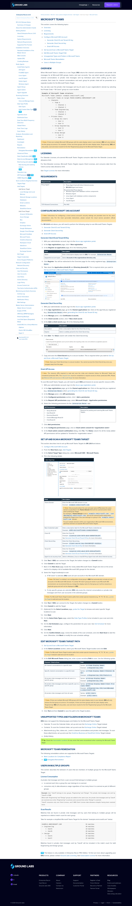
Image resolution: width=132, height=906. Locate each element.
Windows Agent (24, 84)
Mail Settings (21, 302)
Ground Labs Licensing (69, 856)
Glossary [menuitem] (110, 891)
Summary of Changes (24, 25)
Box (21, 220)
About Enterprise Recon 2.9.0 (26, 33)
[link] (19, 5)
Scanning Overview (22, 95)
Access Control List (23, 285)
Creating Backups (22, 61)
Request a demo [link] (112, 5)
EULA (108, 903)
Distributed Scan (22, 117)
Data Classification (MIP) (24, 156)
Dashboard (20, 139)
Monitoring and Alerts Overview (26, 291)
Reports (19, 145)
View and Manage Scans (26, 101)
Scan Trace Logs (22, 128)
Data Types (22, 107)
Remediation (21, 148)
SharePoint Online (25, 248)
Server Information (23, 297)
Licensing (20, 36)
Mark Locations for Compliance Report (57, 757)
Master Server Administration (25, 305)
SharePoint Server (25, 208)
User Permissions (22, 271)
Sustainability (117, 903)
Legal (102, 903)
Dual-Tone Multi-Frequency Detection (25, 121)
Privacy (95, 903)
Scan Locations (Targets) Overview (26, 181)
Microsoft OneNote (26, 234)
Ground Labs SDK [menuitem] (45, 886)
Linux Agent (22, 75)
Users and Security (22, 268)
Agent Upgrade (22, 93)
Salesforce (23, 245)
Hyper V (21, 333)
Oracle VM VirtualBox (25, 330)
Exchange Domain (25, 251)
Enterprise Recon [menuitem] (44, 880)
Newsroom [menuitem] (59, 888)
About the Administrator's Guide (26, 28)
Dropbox (22, 223)
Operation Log (21, 172)
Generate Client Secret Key (56, 43)
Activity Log (21, 294)
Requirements (49, 34)
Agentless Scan (22, 115)
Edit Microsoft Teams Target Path (55, 53)
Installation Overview (22, 48)
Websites (23, 206)
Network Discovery (23, 265)
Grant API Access (53, 46)
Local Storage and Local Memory (27, 193)
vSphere (21, 327)
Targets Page (21, 183)
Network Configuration (23, 263)
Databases (23, 200)
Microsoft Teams (25, 237)
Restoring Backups (23, 316)
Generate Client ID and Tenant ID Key (60, 40)
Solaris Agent (23, 81)
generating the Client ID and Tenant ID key (82, 312)
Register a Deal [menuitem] (95, 880)
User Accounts (21, 274)
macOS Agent (23, 78)
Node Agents (20, 64)
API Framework (22, 175)
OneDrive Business (26, 240)
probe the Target (79, 609)
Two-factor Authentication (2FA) (27, 288)
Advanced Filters (22, 153)
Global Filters (21, 125)
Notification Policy (23, 299)
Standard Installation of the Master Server (25, 52)
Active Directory (22, 280)
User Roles (20, 277)
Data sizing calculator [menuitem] (114, 894)
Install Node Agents (23, 67)
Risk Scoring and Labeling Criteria (27, 166)
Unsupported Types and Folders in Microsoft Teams (62, 56)
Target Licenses (49, 171)
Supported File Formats (24, 45)
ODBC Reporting (22, 178)
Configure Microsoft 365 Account (55, 37)
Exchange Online (25, 225)
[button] (96, 5)
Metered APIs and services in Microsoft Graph (58, 378)
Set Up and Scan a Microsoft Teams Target (59, 50)
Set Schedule (99, 624)
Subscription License (88, 856)
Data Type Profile (22, 104)
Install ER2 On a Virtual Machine (27, 325)
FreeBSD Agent (23, 73)
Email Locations (25, 203)
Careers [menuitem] (58, 883)
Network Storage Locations (28, 197)
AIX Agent (22, 70)
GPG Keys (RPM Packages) (25, 314)
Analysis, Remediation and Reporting (24, 135)
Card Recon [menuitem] (43, 883)
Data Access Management (25, 159)
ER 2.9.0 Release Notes (23, 22)
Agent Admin (21, 90)
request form (66, 375)
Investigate (20, 142)
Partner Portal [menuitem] (94, 888)
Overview (47, 28)
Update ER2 (21, 58)
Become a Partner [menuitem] (96, 886)
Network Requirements (24, 42)
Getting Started (20, 31)
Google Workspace (26, 228)
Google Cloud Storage (27, 231)
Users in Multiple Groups (52, 62)
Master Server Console (24, 308)
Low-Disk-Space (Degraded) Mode (26, 321)
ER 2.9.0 (53, 14)
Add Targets (21, 186)
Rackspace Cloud (25, 243)
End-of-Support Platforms (25, 260)
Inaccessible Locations (60, 740)
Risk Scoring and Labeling (25, 162)
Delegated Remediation (26, 150)
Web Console (21, 56)
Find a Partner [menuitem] (94, 883)
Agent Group (21, 87)
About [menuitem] (58, 880)
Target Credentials (23, 257)
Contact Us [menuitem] (59, 886)
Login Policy (21, 282)
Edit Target (20, 254)
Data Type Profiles (80, 618)
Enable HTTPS (21, 311)
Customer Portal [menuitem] (78, 886)
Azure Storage (24, 217)
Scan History (21, 131)
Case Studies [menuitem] (111, 886)
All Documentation (45, 14)
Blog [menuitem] (108, 880)
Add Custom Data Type (26, 109)
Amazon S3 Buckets (26, 214)
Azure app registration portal (86, 241)
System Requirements (24, 39)
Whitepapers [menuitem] (111, 888)
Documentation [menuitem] (78, 883)
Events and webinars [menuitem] (114, 883)
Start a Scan (21, 98)
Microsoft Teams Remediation (54, 59)
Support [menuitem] (76, 880)
